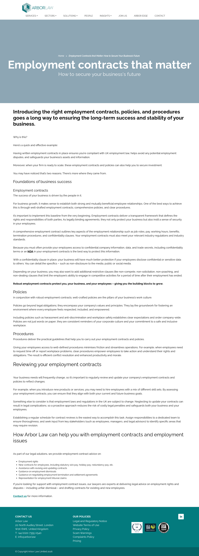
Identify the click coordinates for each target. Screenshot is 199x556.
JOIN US (122, 16)
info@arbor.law (27, 536)
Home (61, 56)
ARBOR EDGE (141, 16)
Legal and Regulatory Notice (90, 521)
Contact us (20, 496)
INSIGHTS (105, 16)
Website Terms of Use (86, 525)
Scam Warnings (82, 532)
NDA (30, 251)
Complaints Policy (83, 536)
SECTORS (50, 16)
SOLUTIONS (69, 16)
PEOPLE (88, 16)
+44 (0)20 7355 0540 (29, 532)
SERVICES (31, 16)
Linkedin (181, 516)
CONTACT (160, 16)
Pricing (77, 540)
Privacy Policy (81, 528)
